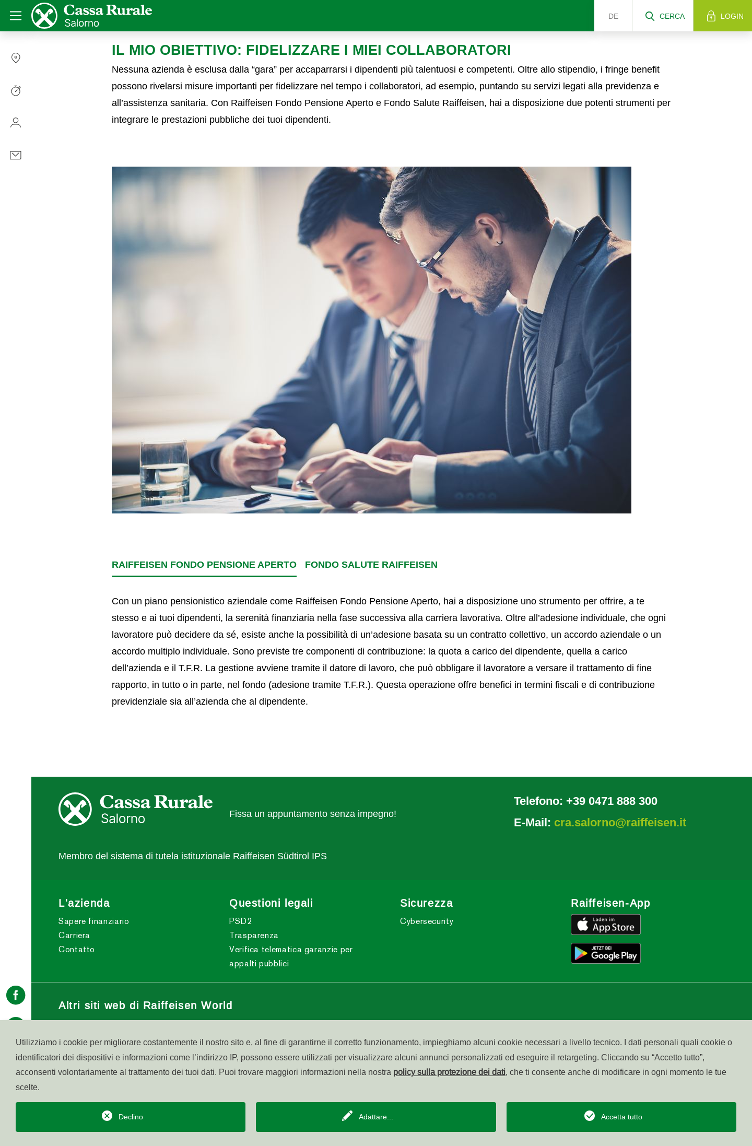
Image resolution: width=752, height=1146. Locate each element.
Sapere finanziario (94, 921)
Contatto (76, 949)
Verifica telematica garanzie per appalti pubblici (290, 956)
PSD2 (240, 921)
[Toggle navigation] (15, 15)
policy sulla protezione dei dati (449, 1072)
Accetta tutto (621, 1117)
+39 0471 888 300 (611, 801)
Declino (131, 1117)
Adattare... (376, 1117)
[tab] (204, 565)
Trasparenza (254, 935)
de (613, 16)
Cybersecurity (426, 921)
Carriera (74, 935)
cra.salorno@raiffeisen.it (620, 822)
